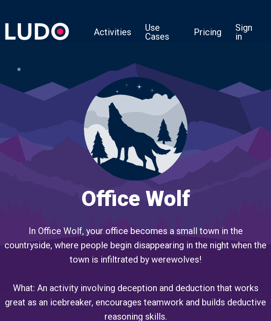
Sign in (243, 32)
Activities (112, 32)
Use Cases (157, 32)
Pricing (207, 32)
